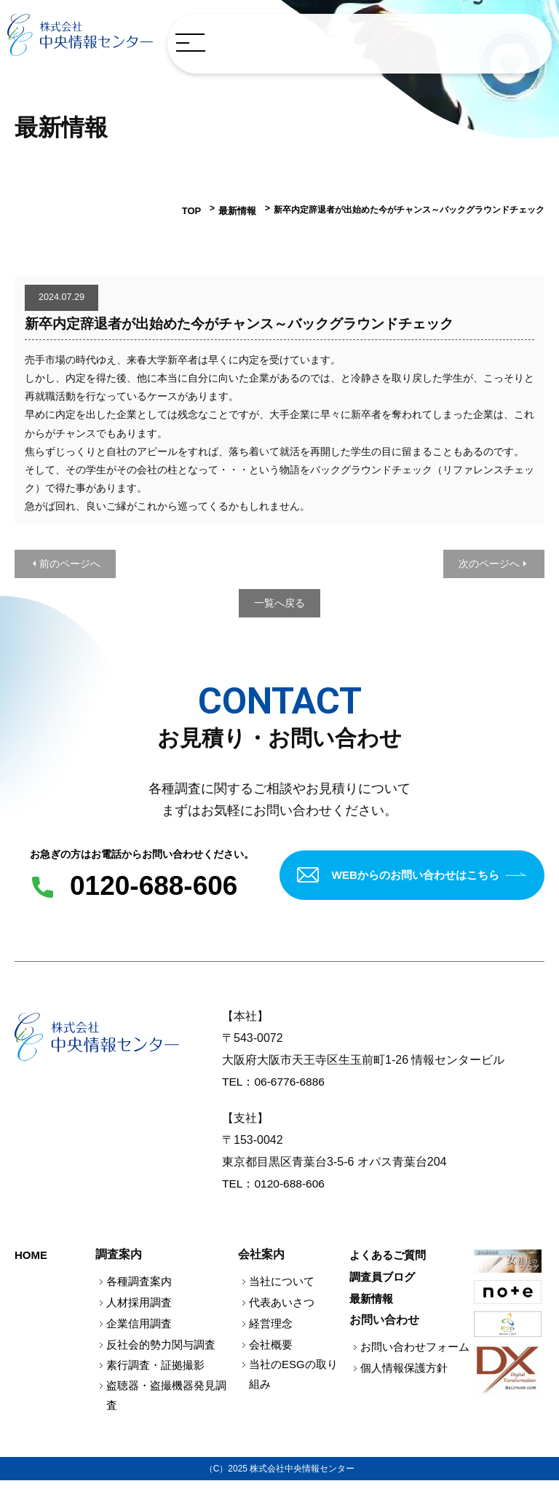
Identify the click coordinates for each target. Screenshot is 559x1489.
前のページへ (69, 562)
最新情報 (238, 210)
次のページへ (489, 562)
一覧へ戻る (279, 601)
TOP (195, 210)
